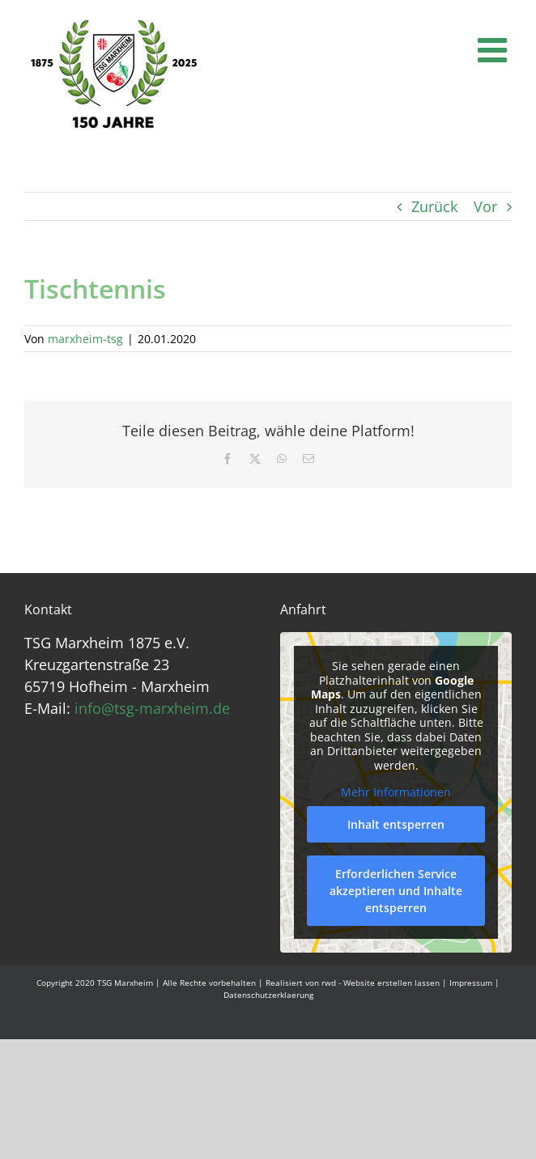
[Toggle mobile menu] (495, 49)
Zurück (434, 206)
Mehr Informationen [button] (396, 792)
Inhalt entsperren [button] (396, 824)
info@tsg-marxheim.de (152, 708)
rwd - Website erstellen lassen (380, 982)
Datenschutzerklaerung (268, 994)
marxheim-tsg (85, 338)
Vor (485, 206)
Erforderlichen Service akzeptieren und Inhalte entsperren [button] (396, 890)
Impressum (470, 982)
